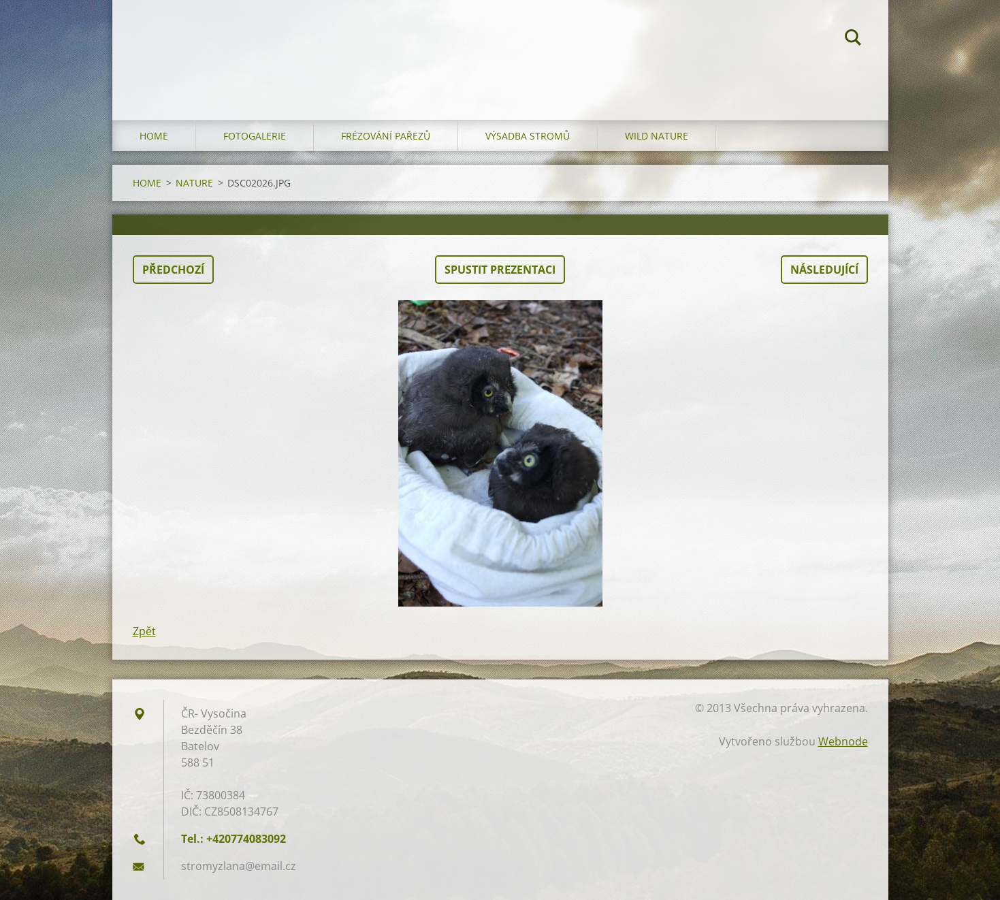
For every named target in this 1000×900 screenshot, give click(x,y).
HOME (154, 135)
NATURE (194, 182)
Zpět (144, 631)
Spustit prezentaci (500, 269)
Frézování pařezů (385, 135)
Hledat (853, 39)
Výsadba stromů (527, 135)
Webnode (843, 741)
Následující (824, 269)
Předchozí (173, 269)
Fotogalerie (254, 135)
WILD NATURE (656, 135)
